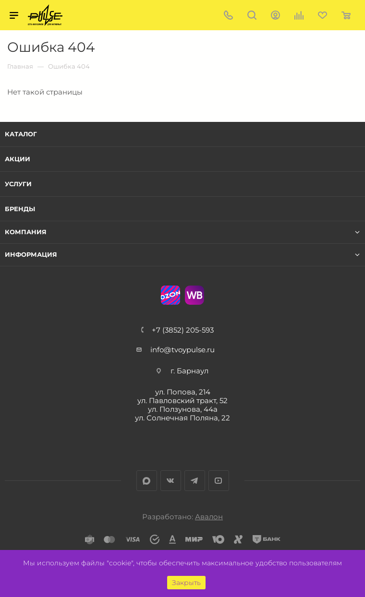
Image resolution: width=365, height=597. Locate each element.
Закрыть (186, 582)
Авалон (209, 516)
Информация (31, 254)
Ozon (170, 295)
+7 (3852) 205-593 (183, 329)
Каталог (21, 134)
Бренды (20, 209)
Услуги (18, 184)
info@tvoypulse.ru (182, 349)
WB (194, 295)
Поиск (252, 15)
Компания (26, 232)
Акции (17, 159)
